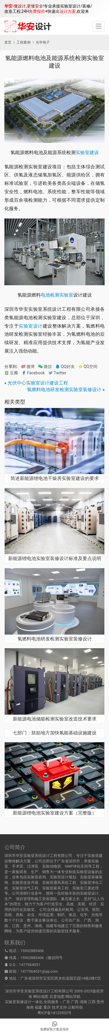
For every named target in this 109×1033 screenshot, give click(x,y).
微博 (28, 366)
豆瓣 (11, 373)
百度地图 (57, 996)
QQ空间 (87, 366)
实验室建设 (87, 152)
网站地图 (40, 996)
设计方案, (68, 11)
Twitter (57, 373)
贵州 (100, 1002)
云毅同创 (75, 1007)
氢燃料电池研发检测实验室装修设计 (64, 389)
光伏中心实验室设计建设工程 (38, 383)
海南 (30, 1007)
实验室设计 (30, 326)
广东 (66, 1002)
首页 (7, 42)
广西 (74, 1002)
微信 (45, 366)
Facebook (33, 373)
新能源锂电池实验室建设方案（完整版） (55, 813)
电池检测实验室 (57, 295)
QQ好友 (64, 366)
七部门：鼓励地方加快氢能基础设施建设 (55, 733)
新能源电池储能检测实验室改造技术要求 (55, 719)
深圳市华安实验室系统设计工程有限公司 (39, 991)
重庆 (47, 1007)
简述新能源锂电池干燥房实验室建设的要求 (54, 478)
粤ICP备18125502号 (54, 1013)
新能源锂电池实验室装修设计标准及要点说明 (54, 558)
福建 (38, 1007)
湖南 (83, 1002)
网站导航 (73, 996)
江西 (92, 1002)
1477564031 (29, 964)
